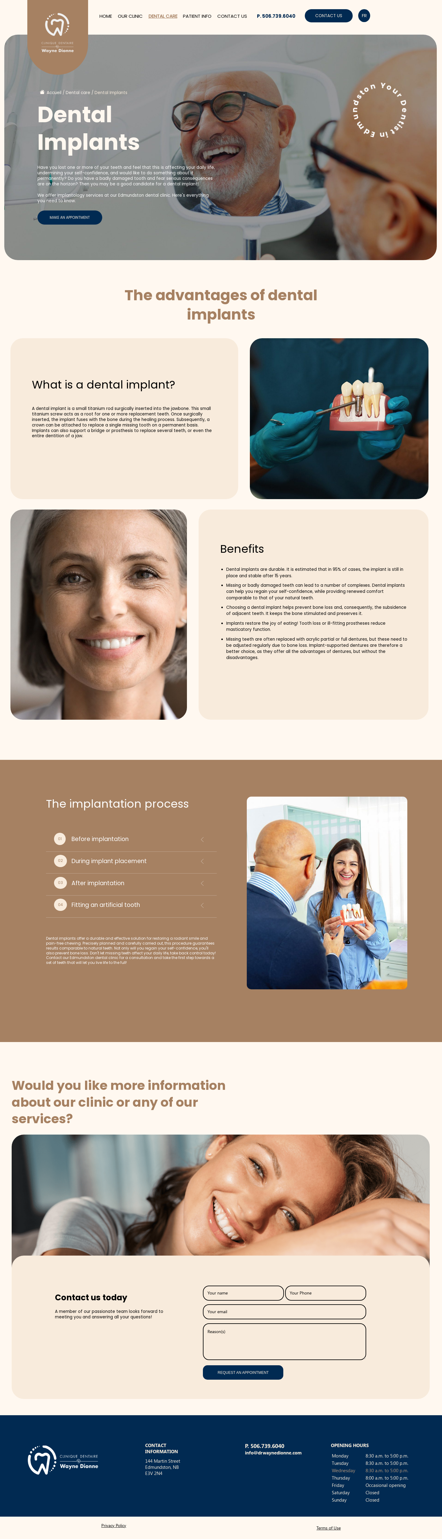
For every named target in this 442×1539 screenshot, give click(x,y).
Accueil (54, 93)
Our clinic (130, 16)
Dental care (163, 16)
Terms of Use (328, 1527)
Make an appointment (70, 217)
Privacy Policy (113, 1525)
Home (105, 16)
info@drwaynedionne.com (273, 1453)
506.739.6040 (267, 1446)
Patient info (197, 16)
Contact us (232, 16)
